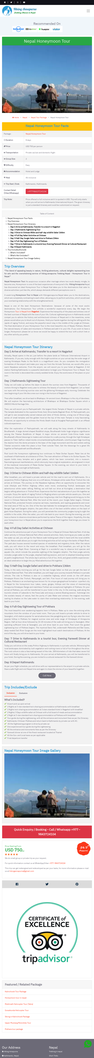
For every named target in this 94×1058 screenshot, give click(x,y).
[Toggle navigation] (88, 10)
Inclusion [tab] (11, 670)
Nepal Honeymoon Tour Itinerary (22, 201)
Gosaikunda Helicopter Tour (17, 987)
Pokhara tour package (14, 1006)
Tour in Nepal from (27, 289)
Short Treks (53, 1033)
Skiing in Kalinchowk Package (17, 994)
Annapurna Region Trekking (12, 1056)
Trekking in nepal (55, 1029)
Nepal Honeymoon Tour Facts (20, 195)
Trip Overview (13, 198)
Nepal (25, 95)
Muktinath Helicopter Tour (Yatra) (19, 981)
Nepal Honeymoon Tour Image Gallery (24, 235)
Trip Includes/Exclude (17, 227)
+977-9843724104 (57, 840)
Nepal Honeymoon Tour (36, 111)
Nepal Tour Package (39, 95)
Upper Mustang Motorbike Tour (18, 1000)
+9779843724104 (36, 168)
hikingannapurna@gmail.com (21, 848)
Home (15, 95)
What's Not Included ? (19, 233)
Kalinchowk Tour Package (15, 969)
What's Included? (17, 230)
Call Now (47, 653)
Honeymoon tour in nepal (15, 975)
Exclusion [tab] (23, 670)
